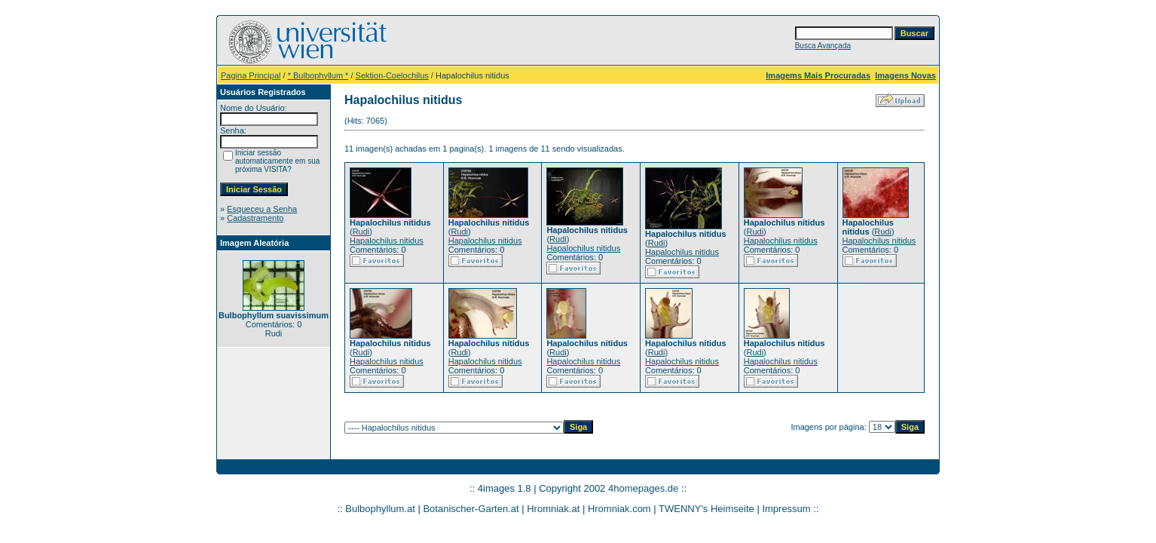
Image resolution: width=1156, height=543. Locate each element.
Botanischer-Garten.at (470, 508)
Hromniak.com (619, 508)
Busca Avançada (823, 45)
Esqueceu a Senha (262, 208)
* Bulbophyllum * (318, 75)
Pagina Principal (251, 75)
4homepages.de (643, 488)
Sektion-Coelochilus (392, 75)
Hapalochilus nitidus (387, 240)
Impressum (786, 508)
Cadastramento (255, 217)
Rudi (361, 231)
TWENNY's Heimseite (706, 508)
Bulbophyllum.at (380, 508)
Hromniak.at (553, 508)
